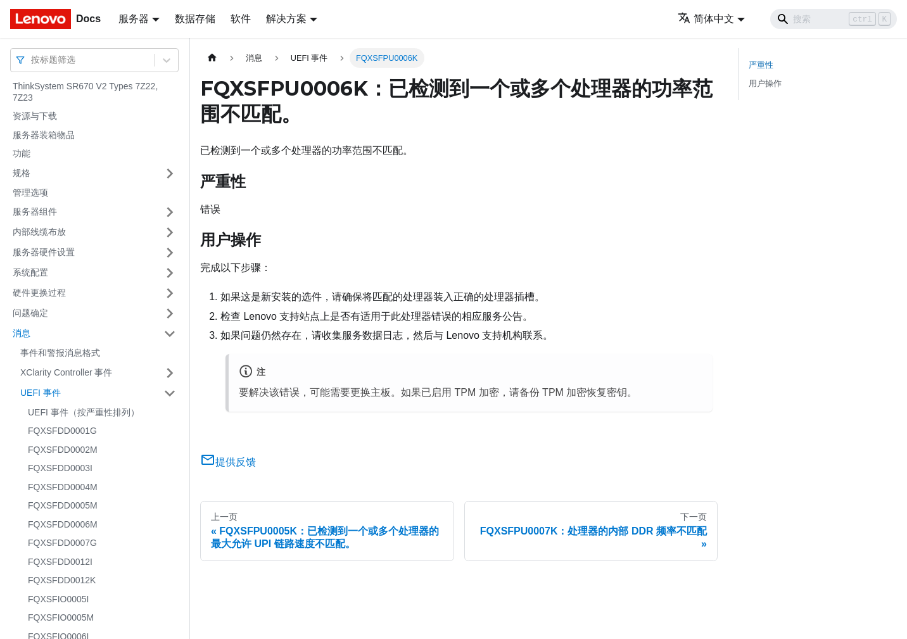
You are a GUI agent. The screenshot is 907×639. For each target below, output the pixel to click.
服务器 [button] (133, 18)
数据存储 (195, 18)
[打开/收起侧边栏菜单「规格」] (170, 173)
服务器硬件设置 (44, 252)
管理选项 (30, 192)
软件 (241, 18)
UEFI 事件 (40, 393)
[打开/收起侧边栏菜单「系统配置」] (170, 273)
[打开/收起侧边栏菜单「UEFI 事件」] (170, 393)
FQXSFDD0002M (63, 450)
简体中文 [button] (706, 18)
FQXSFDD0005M (63, 505)
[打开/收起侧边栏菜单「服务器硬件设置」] (170, 253)
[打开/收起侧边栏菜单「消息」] (170, 334)
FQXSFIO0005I (58, 599)
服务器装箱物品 (44, 135)
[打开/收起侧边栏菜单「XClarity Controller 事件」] (170, 373)
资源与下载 (35, 116)
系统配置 (30, 272)
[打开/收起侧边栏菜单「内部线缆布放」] (170, 232)
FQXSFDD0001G (62, 431)
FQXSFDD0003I (60, 468)
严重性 (761, 65)
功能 (21, 153)
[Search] (833, 19)
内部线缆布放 (39, 232)
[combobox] (32, 60)
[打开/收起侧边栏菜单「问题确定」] (170, 313)
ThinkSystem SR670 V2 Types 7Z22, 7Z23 (85, 92)
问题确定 (30, 313)
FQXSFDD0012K (62, 580)
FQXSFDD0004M (63, 487)
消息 (21, 333)
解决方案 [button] (286, 18)
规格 (21, 173)
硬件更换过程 (39, 293)
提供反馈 (228, 462)
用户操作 (765, 83)
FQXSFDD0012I (60, 562)
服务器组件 (35, 211)
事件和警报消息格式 (60, 353)
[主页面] (212, 58)
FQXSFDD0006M (63, 524)
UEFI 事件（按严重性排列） (83, 412)
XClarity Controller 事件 (66, 372)
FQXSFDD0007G (62, 543)
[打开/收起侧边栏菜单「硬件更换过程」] (170, 293)
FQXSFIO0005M (61, 617)
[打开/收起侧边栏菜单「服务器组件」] (170, 212)
